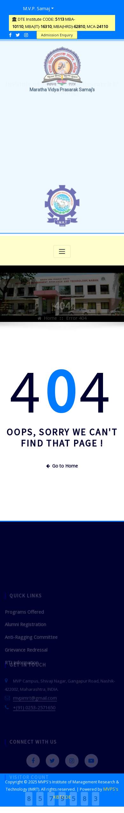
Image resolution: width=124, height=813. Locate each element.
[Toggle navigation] (62, 250)
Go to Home (62, 463)
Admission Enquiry (55, 33)
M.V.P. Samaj (34, 8)
